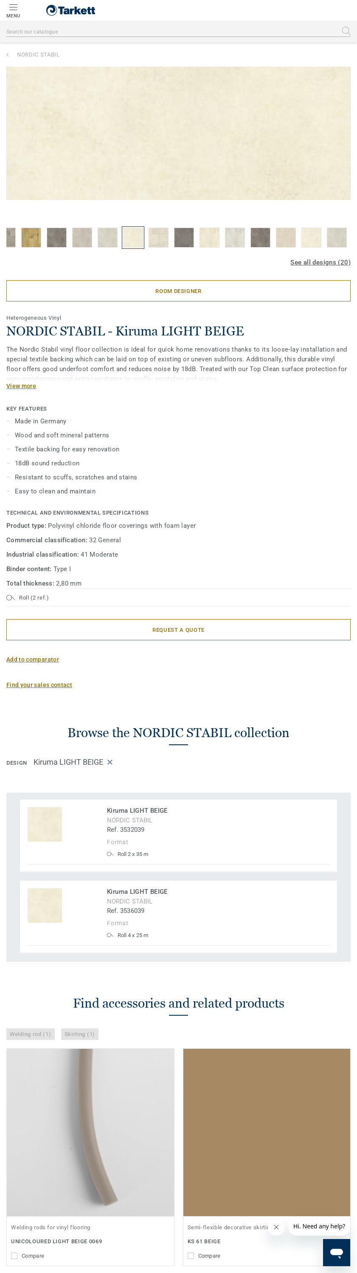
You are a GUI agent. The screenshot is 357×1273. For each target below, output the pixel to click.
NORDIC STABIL (38, 54)
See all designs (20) (320, 262)
